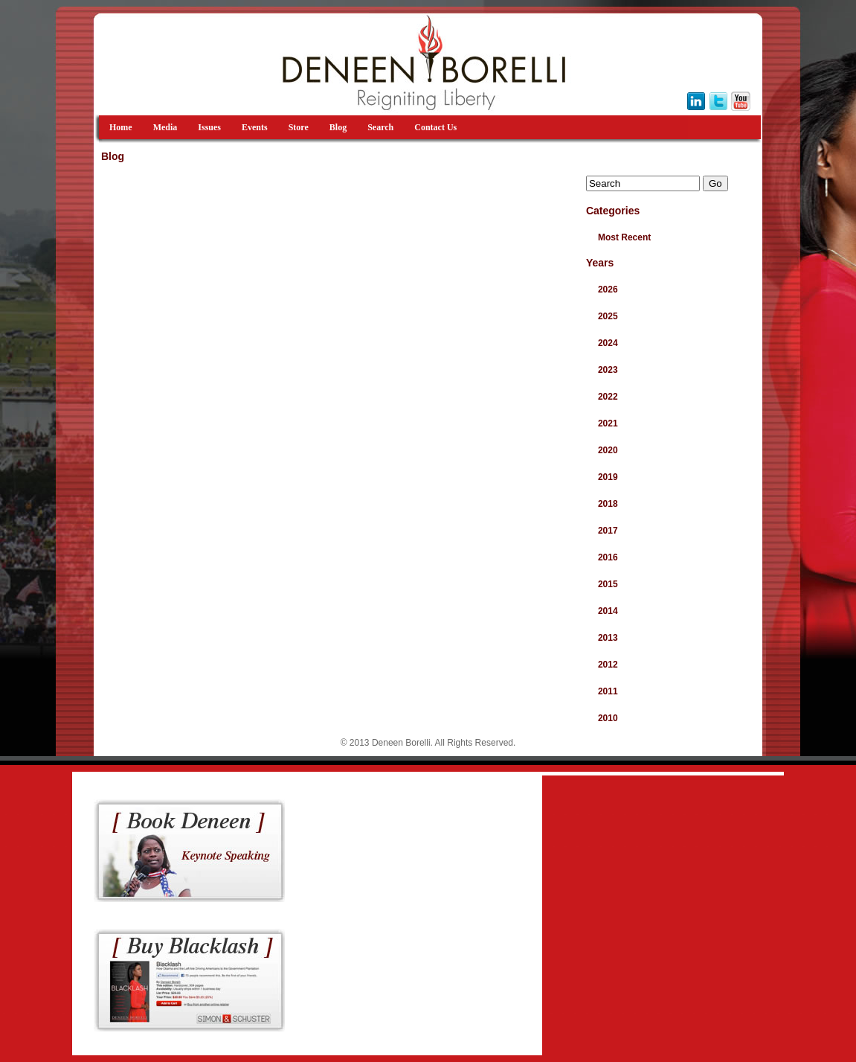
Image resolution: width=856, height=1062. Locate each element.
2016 (608, 557)
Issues (209, 127)
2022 (608, 396)
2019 (608, 477)
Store (299, 127)
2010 (608, 718)
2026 (608, 289)
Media (165, 127)
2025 (608, 316)
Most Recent (624, 237)
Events (255, 127)
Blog (338, 127)
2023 (608, 370)
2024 (608, 343)
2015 (608, 584)
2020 (608, 450)
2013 (608, 638)
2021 (608, 423)
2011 (608, 691)
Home (120, 127)
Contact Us (435, 127)
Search (380, 127)
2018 (608, 504)
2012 (608, 664)
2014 (608, 611)
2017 (608, 530)
